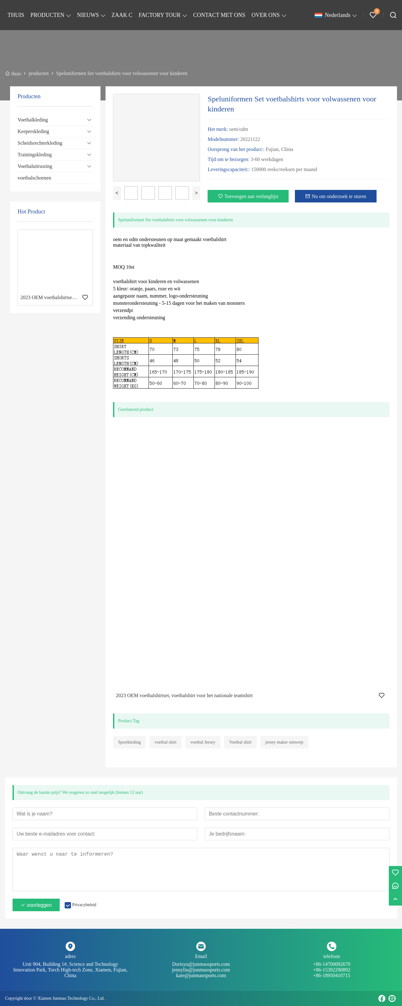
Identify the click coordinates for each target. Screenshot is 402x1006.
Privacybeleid (84, 904)
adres (70, 956)
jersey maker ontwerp (284, 742)
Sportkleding (129, 742)
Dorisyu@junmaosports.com (201, 967)
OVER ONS (266, 15)
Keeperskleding (33, 131)
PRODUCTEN (47, 15)
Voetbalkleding (33, 119)
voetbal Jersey (202, 742)
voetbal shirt (166, 742)
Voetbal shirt (240, 742)
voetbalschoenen (34, 177)
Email (201, 956)
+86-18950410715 (331, 975)
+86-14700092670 (331, 967)
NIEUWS (88, 15)
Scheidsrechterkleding (40, 143)
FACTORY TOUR (160, 15)
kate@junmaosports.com (201, 975)
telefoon (331, 956)
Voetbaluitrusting (35, 166)
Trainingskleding (35, 154)
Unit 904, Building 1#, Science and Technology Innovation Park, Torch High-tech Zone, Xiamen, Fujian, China (70, 969)
